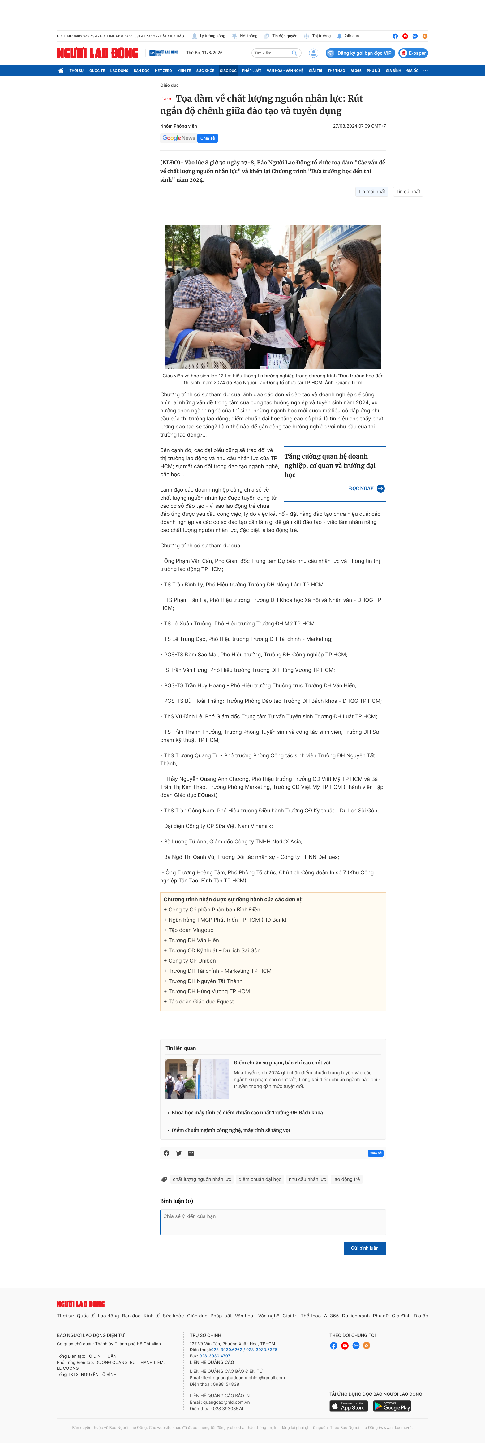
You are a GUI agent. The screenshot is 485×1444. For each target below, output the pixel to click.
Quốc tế (97, 70)
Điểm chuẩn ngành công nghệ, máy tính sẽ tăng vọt (231, 1130)
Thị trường (317, 36)
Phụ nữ (373, 70)
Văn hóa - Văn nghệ (285, 70)
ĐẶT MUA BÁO (172, 36)
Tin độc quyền (280, 36)
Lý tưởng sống (208, 36)
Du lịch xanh (356, 1316)
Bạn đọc (142, 70)
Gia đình (393, 70)
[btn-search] (294, 53)
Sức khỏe (205, 70)
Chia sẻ (207, 138)
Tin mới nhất (371, 191)
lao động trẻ (346, 1179)
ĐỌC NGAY (361, 489)
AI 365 (355, 70)
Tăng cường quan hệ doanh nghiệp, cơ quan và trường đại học (330, 466)
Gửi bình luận (365, 1248)
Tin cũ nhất (408, 191)
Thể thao (336, 70)
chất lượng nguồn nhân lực (202, 1179)
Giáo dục (228, 70)
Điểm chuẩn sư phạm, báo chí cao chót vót (282, 1063)
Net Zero (163, 70)
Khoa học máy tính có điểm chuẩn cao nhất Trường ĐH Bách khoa (247, 1113)
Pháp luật (251, 70)
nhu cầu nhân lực (307, 1179)
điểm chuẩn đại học (259, 1179)
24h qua (348, 36)
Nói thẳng (244, 36)
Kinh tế (184, 70)
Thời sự (77, 70)
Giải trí (315, 70)
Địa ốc (413, 70)
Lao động (119, 70)
